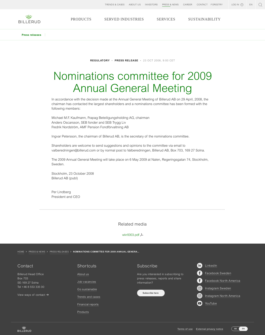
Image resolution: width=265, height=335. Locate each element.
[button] (135, 4)
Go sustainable (87, 289)
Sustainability (204, 19)
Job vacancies (86, 281)
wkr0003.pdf (130, 235)
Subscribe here (151, 293)
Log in (235, 4)
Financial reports (88, 304)
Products (81, 19)
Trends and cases (88, 296)
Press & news (37, 251)
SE (235, 329)
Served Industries (124, 19)
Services (166, 19)
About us (83, 274)
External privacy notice (209, 329)
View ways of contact (31, 294)
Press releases (59, 251)
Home (20, 251)
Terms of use (185, 329)
